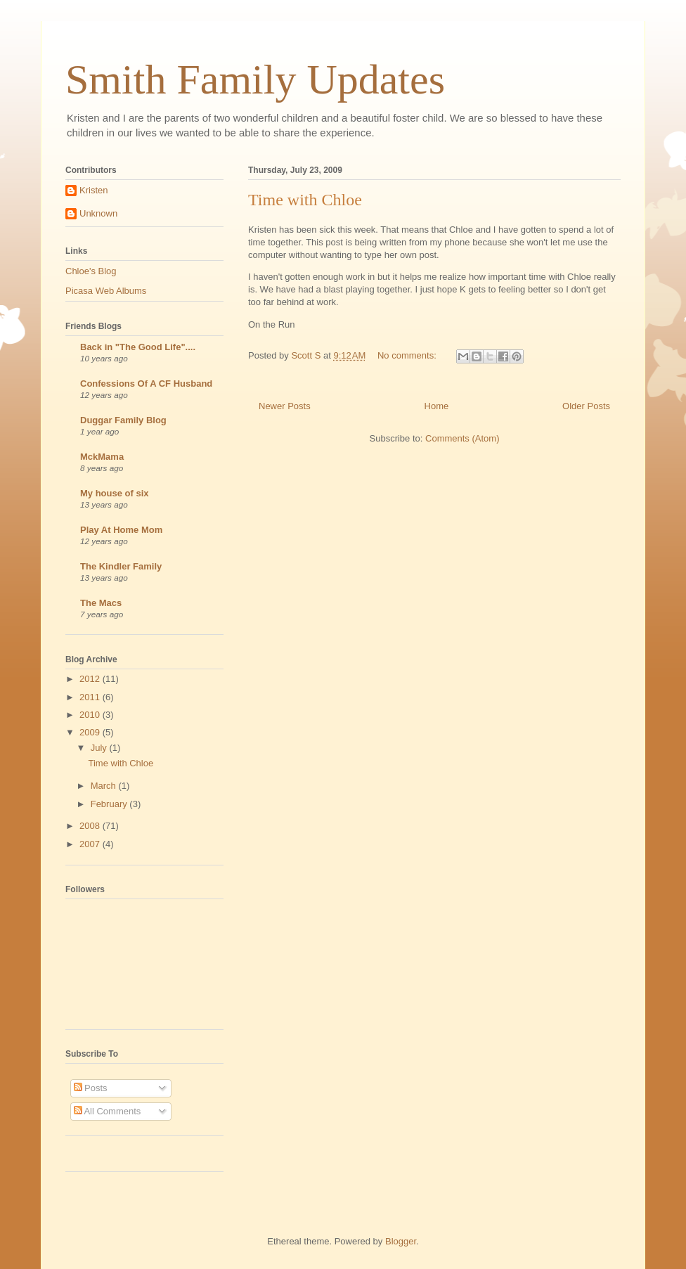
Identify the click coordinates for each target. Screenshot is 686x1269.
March (105, 785)
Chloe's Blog (91, 271)
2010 (91, 714)
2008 (91, 825)
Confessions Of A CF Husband (146, 383)
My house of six (114, 493)
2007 (91, 844)
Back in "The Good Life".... (137, 347)
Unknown (98, 213)
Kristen (93, 190)
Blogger (400, 1241)
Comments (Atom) (462, 438)
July (100, 747)
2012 (91, 679)
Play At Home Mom (121, 529)
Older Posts (586, 406)
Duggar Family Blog (123, 420)
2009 (91, 732)
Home (437, 406)
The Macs (101, 603)
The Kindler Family (121, 566)
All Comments (107, 1111)
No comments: (408, 355)
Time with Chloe (305, 200)
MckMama (102, 456)
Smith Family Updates (255, 79)
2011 (91, 697)
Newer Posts (285, 406)
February (110, 804)
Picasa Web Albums (105, 290)
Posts (91, 1088)
